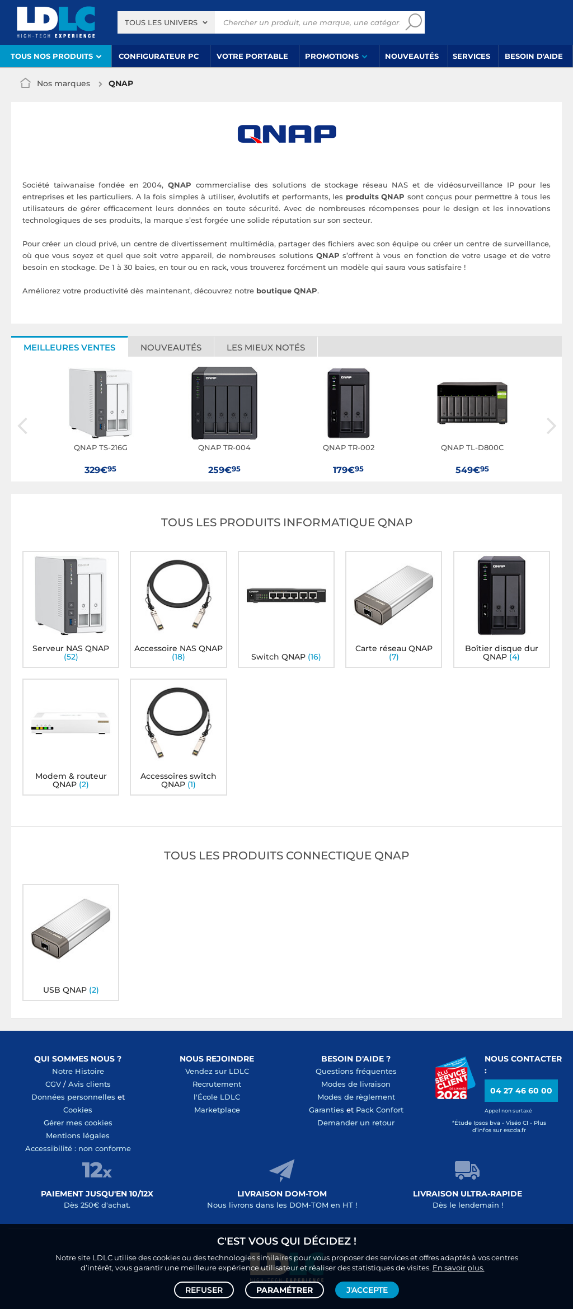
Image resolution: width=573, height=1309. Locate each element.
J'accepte (367, 1290)
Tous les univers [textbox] (161, 22)
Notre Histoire (78, 1071)
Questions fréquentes (356, 1071)
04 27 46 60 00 (521, 1091)
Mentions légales (78, 1135)
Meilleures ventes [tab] (69, 347)
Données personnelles (73, 1096)
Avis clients (89, 1083)
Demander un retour (355, 1122)
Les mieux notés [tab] (266, 347)
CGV (53, 1083)
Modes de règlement (356, 1096)
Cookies (77, 1109)
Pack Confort (379, 1109)
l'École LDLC (217, 1096)
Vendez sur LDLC (217, 1071)
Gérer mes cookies (78, 1122)
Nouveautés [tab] (170, 347)
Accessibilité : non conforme (78, 1148)
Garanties (326, 1109)
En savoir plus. (459, 1267)
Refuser (204, 1290)
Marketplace (217, 1109)
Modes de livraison (356, 1083)
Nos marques (63, 83)
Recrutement (216, 1083)
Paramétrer (284, 1290)
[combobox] (166, 22)
